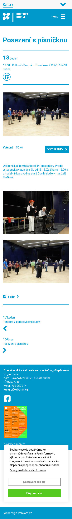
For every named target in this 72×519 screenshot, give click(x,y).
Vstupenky (55, 149)
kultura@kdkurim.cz (16, 389)
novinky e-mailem (14, 444)
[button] (36, 114)
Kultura (8, 4)
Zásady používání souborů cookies (28, 470)
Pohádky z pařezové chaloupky (22, 321)
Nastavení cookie (34, 481)
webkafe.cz (25, 513)
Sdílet (11, 296)
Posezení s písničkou (15, 343)
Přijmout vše (34, 493)
